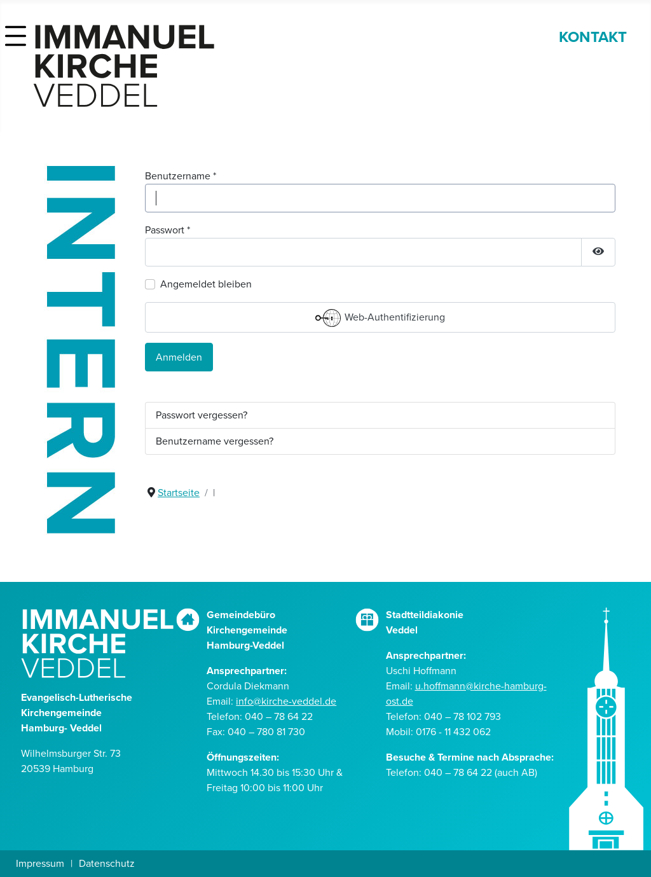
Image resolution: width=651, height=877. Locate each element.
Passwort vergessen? (201, 415)
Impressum (40, 863)
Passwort (167, 230)
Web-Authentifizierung (380, 318)
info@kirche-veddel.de (286, 701)
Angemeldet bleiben (206, 284)
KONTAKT (593, 36)
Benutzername (180, 176)
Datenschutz (107, 863)
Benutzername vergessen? (214, 441)
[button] (15, 32)
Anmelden (179, 357)
